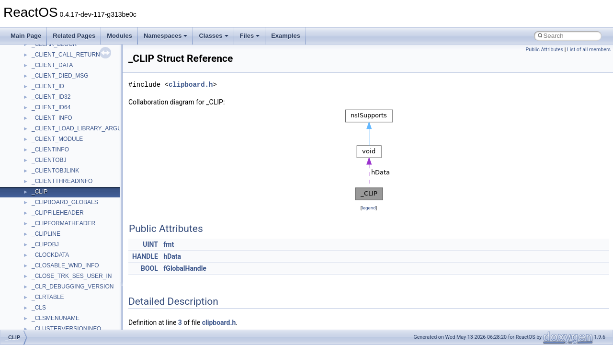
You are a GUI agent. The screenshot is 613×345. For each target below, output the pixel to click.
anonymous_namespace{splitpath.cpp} (81, 269)
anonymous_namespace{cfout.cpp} (76, 164)
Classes (213, 35)
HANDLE (145, 256)
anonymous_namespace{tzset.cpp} (76, 301)
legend (368, 207)
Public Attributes (544, 49)
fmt (168, 244)
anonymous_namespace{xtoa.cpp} (76, 322)
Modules (119, 35)
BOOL (149, 268)
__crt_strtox (47, 111)
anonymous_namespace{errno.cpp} (77, 185)
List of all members (589, 49)
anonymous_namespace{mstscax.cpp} (81, 238)
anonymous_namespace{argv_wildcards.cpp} (89, 153)
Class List (36, 80)
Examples (285, 35)
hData (172, 256)
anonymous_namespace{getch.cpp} (77, 206)
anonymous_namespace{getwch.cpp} (79, 217)
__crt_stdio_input (53, 90)
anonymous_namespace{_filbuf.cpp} (78, 143)
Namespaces (166, 35)
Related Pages (74, 35)
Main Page (26, 35)
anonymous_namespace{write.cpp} (76, 312)
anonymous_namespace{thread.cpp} (78, 291)
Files (250, 35)
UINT (150, 244)
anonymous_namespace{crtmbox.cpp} (80, 175)
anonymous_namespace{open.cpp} (77, 248)
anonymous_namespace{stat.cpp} (75, 280)
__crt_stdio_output (55, 101)
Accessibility (47, 122)
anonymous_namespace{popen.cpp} (78, 259)
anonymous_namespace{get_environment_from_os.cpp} (104, 196)
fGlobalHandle (184, 268)
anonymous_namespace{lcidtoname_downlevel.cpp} (99, 227)
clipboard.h (191, 84)
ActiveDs (43, 132)
